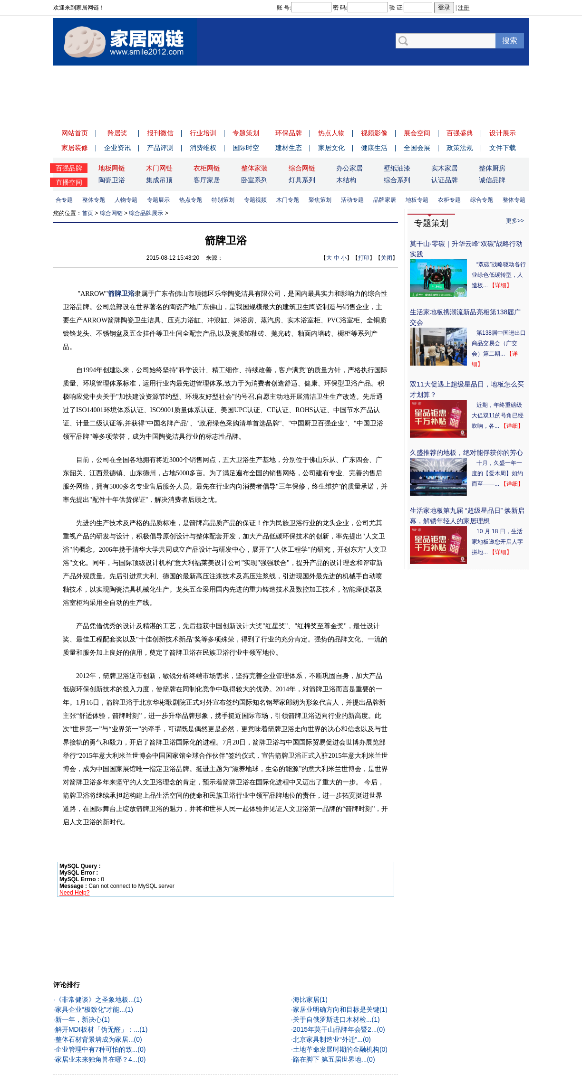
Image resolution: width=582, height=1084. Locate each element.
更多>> (515, 220)
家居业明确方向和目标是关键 (336, 1009)
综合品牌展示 (146, 213)
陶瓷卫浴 (111, 180)
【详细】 (500, 285)
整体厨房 (492, 168)
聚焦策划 (321, 200)
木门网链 (159, 168)
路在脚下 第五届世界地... (330, 1059)
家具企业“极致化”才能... (90, 1009)
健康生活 (374, 147)
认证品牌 (444, 180)
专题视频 (257, 200)
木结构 (346, 180)
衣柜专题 (451, 200)
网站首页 (74, 133)
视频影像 (374, 133)
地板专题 (418, 200)
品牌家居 (386, 200)
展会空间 (417, 133)
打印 (363, 258)
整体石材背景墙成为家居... (94, 1039)
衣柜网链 (207, 168)
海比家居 (306, 999)
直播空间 (69, 182)
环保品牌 (288, 133)
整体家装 (254, 168)
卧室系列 (254, 180)
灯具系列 (302, 180)
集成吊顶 (159, 180)
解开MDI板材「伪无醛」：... (97, 1029)
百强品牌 (69, 168)
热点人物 (331, 133)
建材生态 (288, 147)
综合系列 (397, 180)
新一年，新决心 (78, 1019)
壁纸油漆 (397, 168)
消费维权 (203, 147)
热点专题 (192, 200)
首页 (87, 213)
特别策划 (224, 200)
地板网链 (111, 168)
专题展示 (160, 200)
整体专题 (95, 200)
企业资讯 (117, 147)
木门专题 (289, 200)
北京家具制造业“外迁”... (328, 1039)
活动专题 (354, 200)
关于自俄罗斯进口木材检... (332, 1019)
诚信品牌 (492, 180)
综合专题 (63, 200)
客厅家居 (207, 180)
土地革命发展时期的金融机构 (336, 1049)
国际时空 (246, 147)
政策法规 (459, 147)
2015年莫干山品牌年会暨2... (335, 1029)
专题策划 (246, 133)
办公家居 (349, 168)
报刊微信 (160, 133)
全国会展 (417, 147)
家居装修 (74, 147)
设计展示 (502, 133)
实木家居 (444, 168)
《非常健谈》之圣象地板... (94, 999)
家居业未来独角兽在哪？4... (96, 1059)
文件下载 (502, 147)
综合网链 (302, 168)
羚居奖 (117, 133)
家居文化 (331, 147)
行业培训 (203, 133)
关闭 (386, 258)
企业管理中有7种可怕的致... (96, 1049)
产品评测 (160, 147)
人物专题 (127, 200)
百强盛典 (459, 133)
